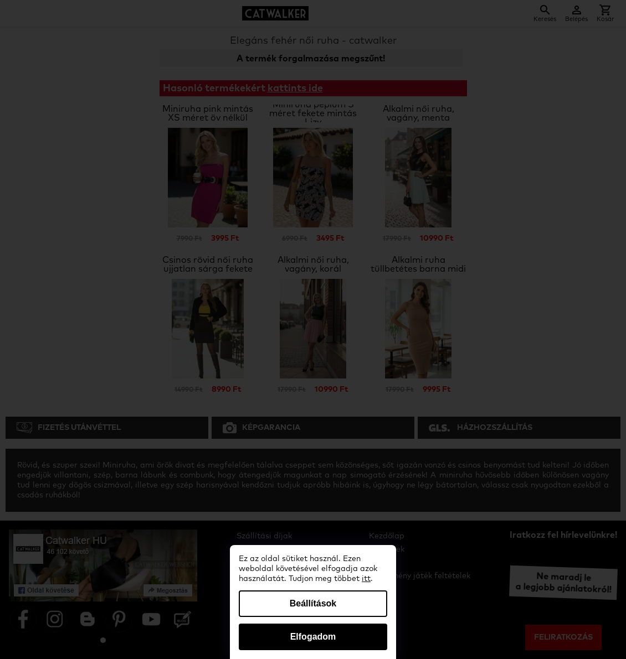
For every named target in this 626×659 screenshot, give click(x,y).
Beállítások (313, 603)
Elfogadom (313, 636)
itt (366, 579)
